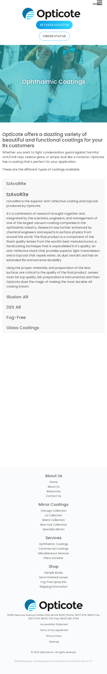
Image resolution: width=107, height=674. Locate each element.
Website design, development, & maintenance (41, 661)
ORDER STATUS (54, 36)
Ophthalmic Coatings (53, 544)
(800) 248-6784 (69, 618)
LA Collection (53, 515)
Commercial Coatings (53, 549)
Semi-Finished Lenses (53, 577)
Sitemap (54, 641)
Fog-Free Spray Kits (54, 582)
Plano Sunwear (53, 558)
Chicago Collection (54, 511)
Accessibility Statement (54, 624)
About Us (54, 487)
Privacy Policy (54, 636)
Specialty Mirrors (54, 529)
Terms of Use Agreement (54, 630)
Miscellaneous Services (53, 553)
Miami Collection (53, 520)
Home (54, 482)
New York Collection (53, 525)
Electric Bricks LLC (82, 661)
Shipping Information (54, 587)
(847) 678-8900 (84, 615)
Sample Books (53, 573)
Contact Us (53, 496)
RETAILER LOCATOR (54, 25)
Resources (54, 491)
